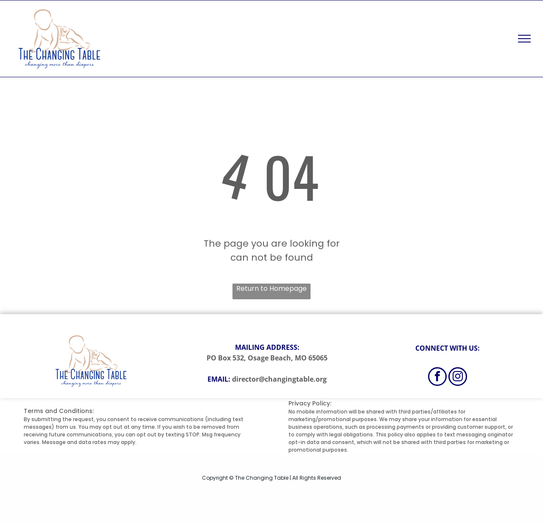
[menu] (524, 39)
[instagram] (457, 377)
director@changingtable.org (279, 379)
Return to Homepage (271, 288)
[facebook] (437, 377)
